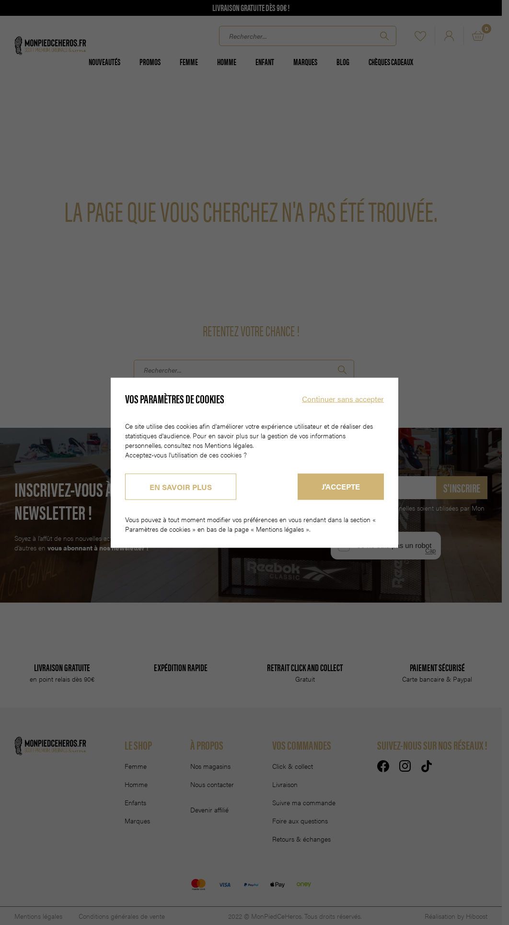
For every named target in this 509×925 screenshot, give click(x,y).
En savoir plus (181, 486)
